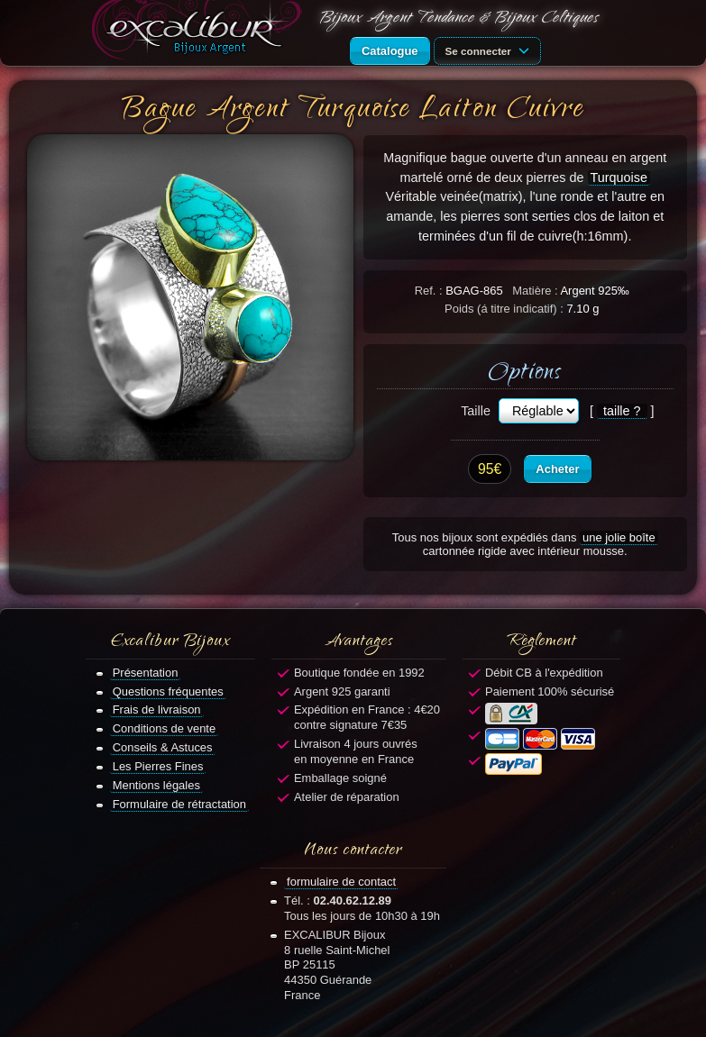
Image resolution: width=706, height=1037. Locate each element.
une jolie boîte (619, 537)
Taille (476, 411)
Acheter (557, 469)
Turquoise (619, 177)
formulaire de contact (341, 881)
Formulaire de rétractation (179, 804)
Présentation (146, 672)
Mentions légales (156, 785)
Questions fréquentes (168, 691)
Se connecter (490, 50)
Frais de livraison (157, 709)
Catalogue (390, 51)
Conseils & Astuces (163, 747)
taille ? (622, 411)
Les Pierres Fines (158, 766)
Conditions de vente (164, 728)
